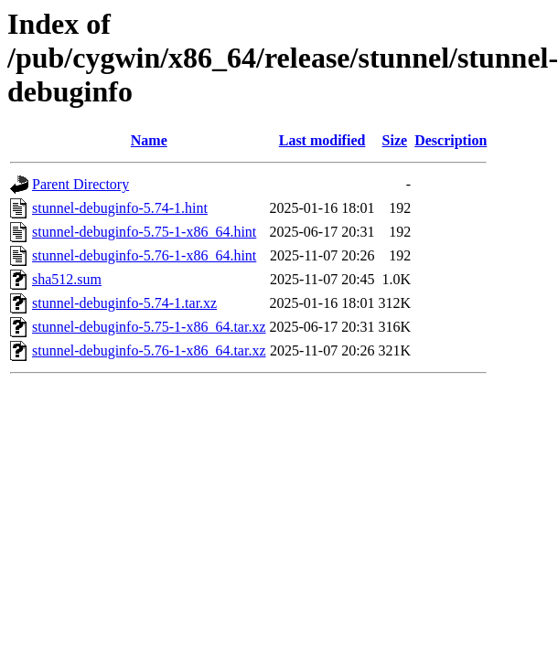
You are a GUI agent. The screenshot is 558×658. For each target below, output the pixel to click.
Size (395, 140)
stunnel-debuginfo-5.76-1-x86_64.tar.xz (149, 350)
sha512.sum (67, 279)
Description (450, 140)
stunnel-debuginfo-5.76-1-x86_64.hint (144, 255)
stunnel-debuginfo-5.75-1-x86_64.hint (144, 231)
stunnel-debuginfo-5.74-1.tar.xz (124, 303)
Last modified (322, 140)
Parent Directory (80, 184)
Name (149, 140)
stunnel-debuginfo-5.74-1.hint (120, 208)
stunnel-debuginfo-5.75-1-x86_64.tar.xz (149, 326)
